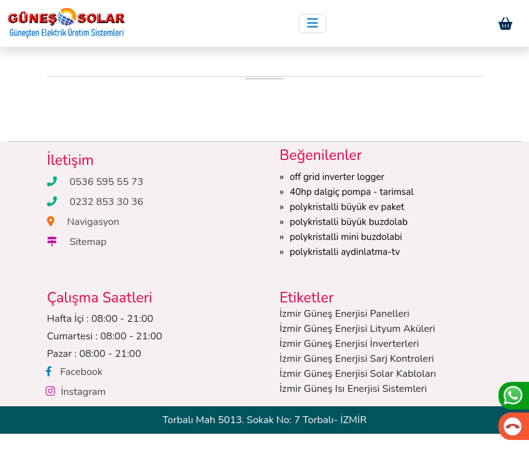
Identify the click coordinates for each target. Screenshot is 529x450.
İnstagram (83, 392)
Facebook (81, 372)
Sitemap (87, 242)
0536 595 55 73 (106, 182)
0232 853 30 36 (106, 202)
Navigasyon (93, 222)
